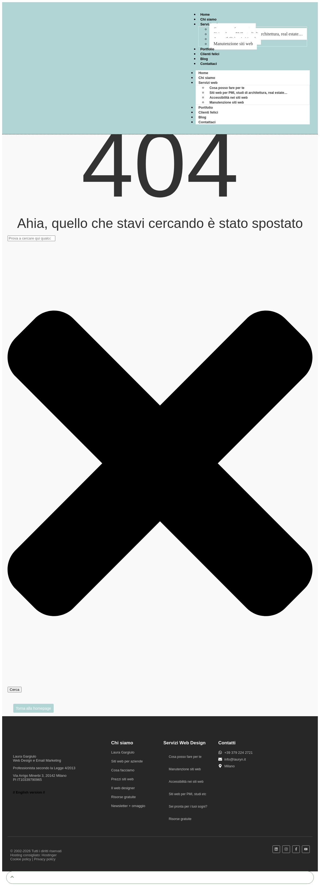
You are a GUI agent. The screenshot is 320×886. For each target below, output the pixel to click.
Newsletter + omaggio (128, 806)
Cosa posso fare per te (226, 88)
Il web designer (123, 788)
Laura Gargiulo (122, 752)
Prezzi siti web (122, 779)
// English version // (29, 792)
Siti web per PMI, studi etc (187, 794)
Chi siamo (208, 19)
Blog (204, 59)
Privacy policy (44, 859)
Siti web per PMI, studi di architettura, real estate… (248, 93)
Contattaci (208, 64)
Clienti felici (210, 54)
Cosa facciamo (122, 770)
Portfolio (207, 49)
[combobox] (31, 238)
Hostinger (49, 855)
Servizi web (207, 83)
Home (205, 14)
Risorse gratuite (123, 797)
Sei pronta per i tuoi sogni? (188, 806)
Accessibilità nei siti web (228, 97)
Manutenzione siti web (233, 43)
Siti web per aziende (127, 761)
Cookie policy (20, 859)
